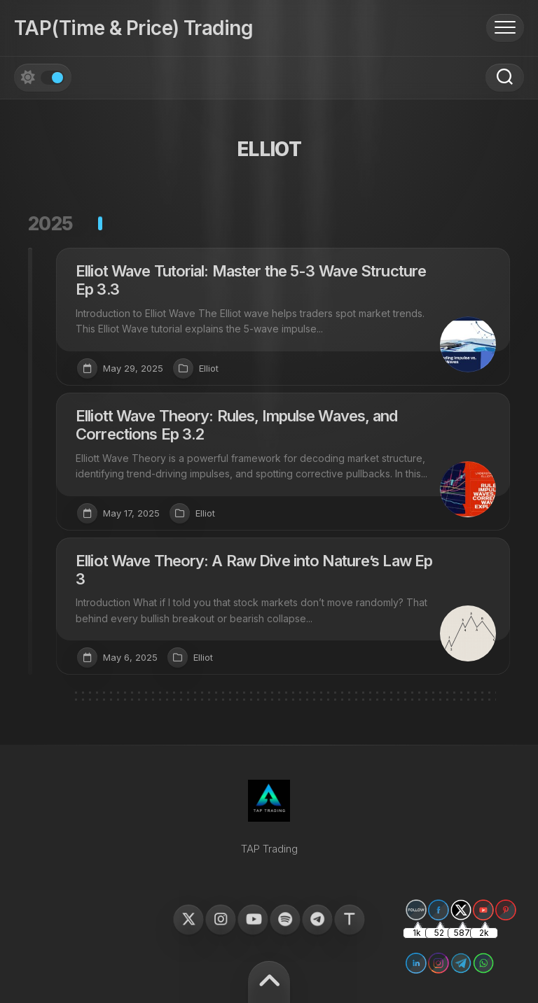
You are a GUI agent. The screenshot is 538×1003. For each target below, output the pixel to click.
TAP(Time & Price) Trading (133, 28)
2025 (51, 223)
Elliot (209, 368)
